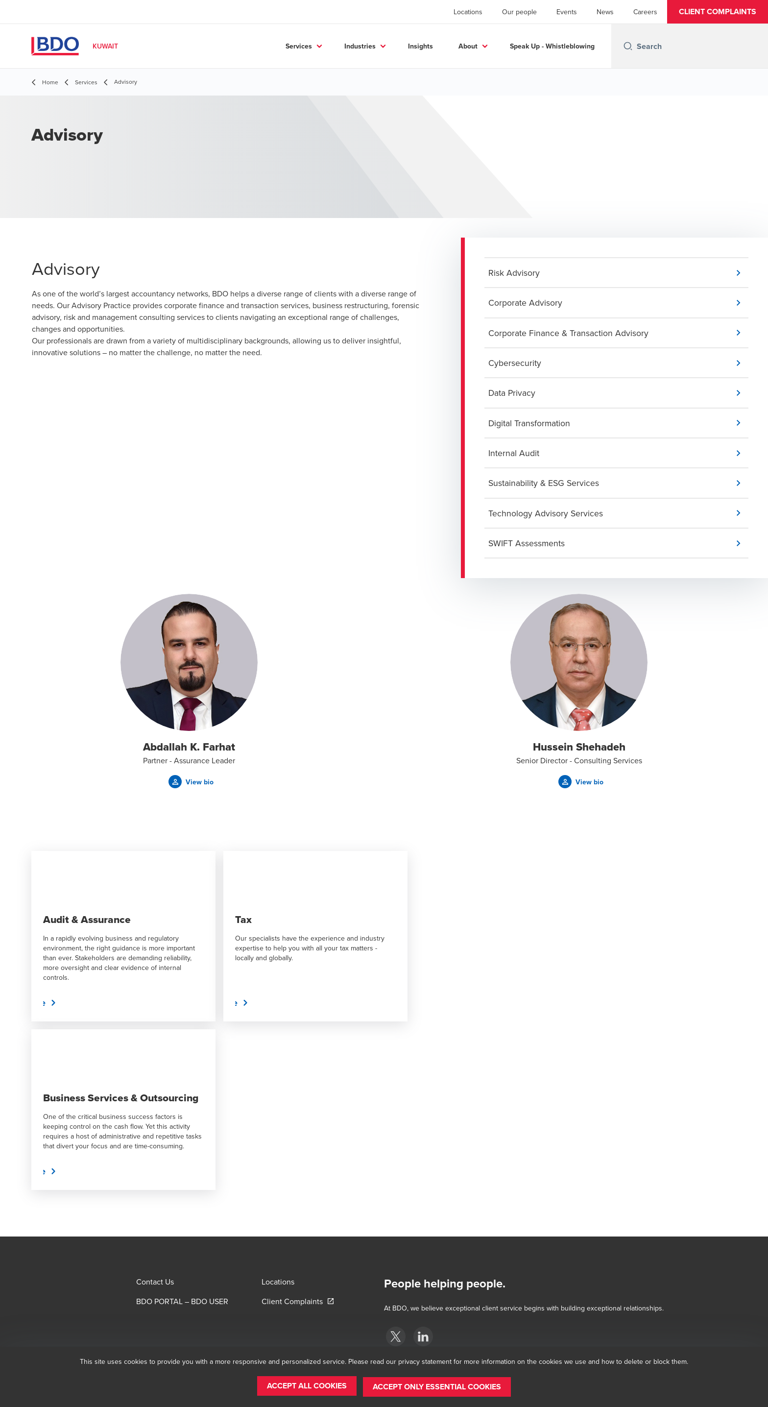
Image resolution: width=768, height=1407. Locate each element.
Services (299, 46)
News (605, 12)
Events (566, 12)
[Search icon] (628, 46)
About (468, 46)
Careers (645, 12)
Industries (360, 46)
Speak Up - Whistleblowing (552, 46)
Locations (468, 12)
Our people (519, 12)
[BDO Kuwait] (396, 1336)
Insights (420, 46)
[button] (717, 12)
